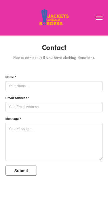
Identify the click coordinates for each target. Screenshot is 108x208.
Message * (13, 118)
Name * (10, 77)
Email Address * (17, 98)
